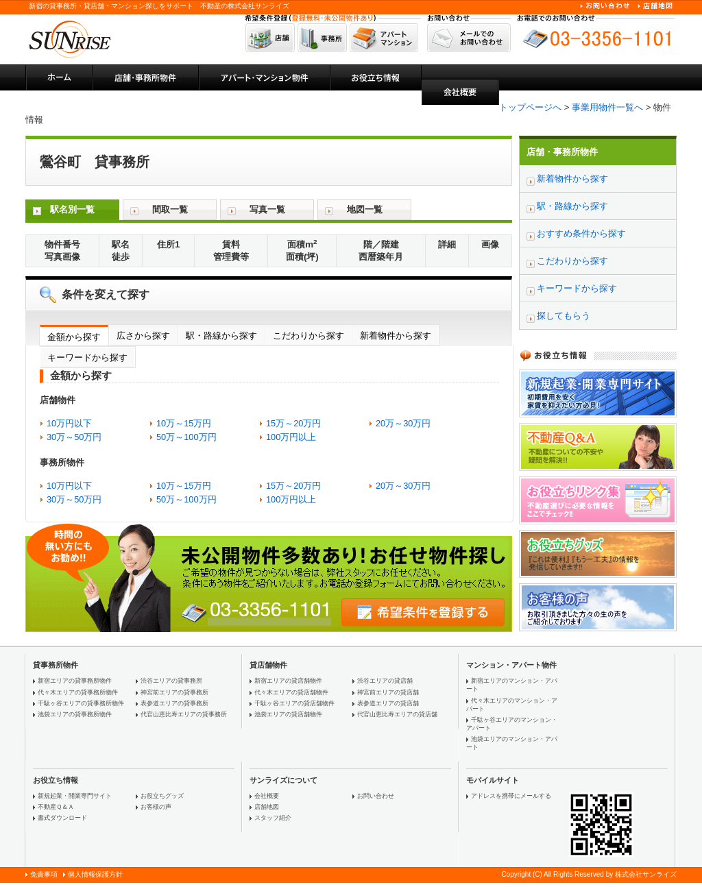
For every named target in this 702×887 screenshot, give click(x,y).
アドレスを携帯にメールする (511, 795)
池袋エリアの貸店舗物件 (288, 714)
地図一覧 (365, 209)
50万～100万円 (186, 437)
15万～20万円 (293, 423)
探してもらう (563, 316)
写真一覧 (267, 209)
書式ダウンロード (62, 817)
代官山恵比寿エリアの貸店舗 (397, 714)
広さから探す (143, 335)
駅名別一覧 (72, 209)
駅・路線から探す (221, 335)
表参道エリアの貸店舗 (388, 703)
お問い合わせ (375, 795)
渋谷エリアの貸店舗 (385, 680)
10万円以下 (69, 423)
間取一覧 (170, 209)
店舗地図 (266, 806)
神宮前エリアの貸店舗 (388, 692)
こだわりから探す (308, 335)
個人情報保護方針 (95, 874)
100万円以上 (291, 437)
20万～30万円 (403, 423)
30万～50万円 (74, 437)
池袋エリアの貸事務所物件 (75, 714)
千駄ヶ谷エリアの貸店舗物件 (294, 703)
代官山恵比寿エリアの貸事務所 (184, 714)
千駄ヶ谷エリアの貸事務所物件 (81, 703)
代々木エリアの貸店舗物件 (291, 692)
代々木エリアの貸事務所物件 (78, 692)
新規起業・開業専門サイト (75, 795)
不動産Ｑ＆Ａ (56, 806)
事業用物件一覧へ (607, 107)
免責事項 (44, 874)
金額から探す (74, 337)
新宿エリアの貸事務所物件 (75, 680)
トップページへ (530, 107)
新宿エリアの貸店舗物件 (288, 680)
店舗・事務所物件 (562, 152)
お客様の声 (156, 806)
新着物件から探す (395, 335)
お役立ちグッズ (162, 795)
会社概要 (266, 795)
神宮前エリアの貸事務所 (174, 692)
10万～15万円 (183, 423)
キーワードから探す (87, 357)
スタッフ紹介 (272, 817)
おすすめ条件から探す (581, 233)
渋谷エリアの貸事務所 (171, 680)
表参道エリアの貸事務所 (174, 703)
